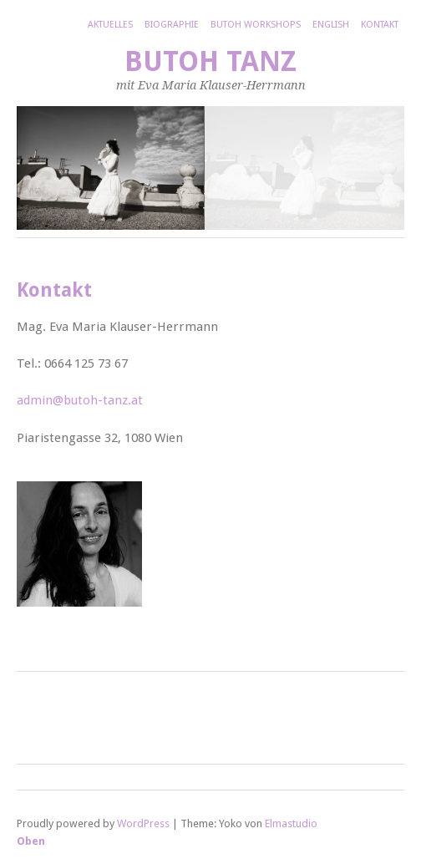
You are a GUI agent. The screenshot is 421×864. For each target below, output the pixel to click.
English (330, 24)
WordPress (143, 823)
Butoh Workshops (255, 24)
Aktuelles (110, 24)
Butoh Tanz (210, 61)
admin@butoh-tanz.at (80, 400)
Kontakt (379, 24)
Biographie (172, 24)
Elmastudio (291, 823)
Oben (31, 841)
